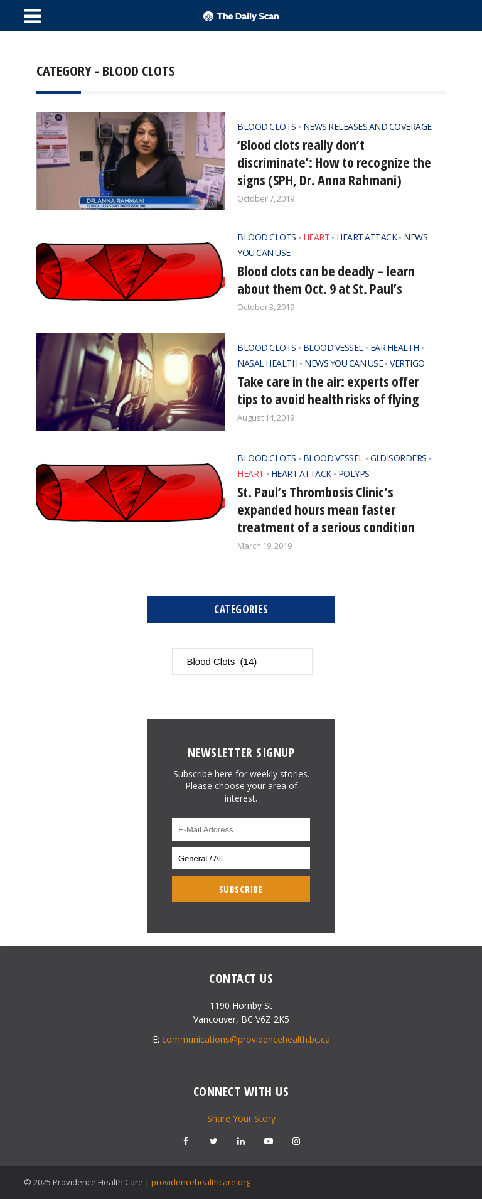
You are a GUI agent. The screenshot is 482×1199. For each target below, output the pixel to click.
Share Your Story (241, 1118)
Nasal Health (267, 363)
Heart (316, 237)
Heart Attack (366, 237)
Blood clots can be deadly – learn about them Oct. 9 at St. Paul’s (326, 279)
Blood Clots (266, 126)
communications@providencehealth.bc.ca (246, 1039)
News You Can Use (343, 363)
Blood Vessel (333, 347)
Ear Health (394, 347)
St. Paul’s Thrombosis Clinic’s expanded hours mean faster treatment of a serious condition (326, 509)
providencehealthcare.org (200, 1182)
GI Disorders (398, 458)
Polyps (354, 474)
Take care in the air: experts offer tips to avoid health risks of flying (328, 390)
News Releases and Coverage (367, 126)
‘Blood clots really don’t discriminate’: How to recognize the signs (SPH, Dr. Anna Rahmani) (334, 162)
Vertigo (407, 363)
